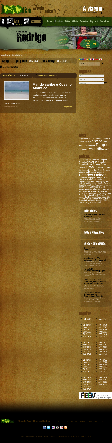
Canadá (99, 168)
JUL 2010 (87, 389)
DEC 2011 (87, 360)
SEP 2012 (87, 349)
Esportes (84, 21)
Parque (102, 144)
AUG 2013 (87, 334)
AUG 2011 (87, 369)
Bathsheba (14, 106)
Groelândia (91, 180)
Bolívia (103, 164)
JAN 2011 (102, 371)
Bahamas (107, 162)
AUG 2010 (87, 387)
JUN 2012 (102, 342)
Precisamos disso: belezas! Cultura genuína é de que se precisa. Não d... (94, 286)
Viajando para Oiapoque (94, 271)
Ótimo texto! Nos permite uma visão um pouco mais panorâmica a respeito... (94, 299)
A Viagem (83, 421)
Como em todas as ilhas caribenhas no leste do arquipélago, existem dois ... (94, 219)
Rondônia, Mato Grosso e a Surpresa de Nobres (95, 282)
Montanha (91, 145)
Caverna (106, 138)
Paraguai (99, 191)
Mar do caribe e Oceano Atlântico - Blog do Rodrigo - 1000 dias (27, 9)
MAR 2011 (102, 367)
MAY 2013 (102, 327)
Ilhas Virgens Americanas (100, 185)
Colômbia (83, 170)
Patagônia (83, 149)
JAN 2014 (102, 319)
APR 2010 (102, 382)
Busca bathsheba (17, 55)
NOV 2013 (87, 327)
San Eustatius (90, 197)
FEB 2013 (102, 334)
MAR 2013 (102, 332)
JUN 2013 (102, 325)
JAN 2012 (102, 354)
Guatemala (83, 181)
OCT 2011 (87, 365)
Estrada (88, 141)
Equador (100, 172)
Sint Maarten (102, 199)
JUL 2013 (87, 336)
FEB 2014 (87, 319)
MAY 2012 (102, 345)
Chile (107, 167)
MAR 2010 (102, 384)
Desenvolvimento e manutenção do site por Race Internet (73, 436)
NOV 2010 (87, 380)
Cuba (100, 170)
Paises (50, 21)
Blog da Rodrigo (42, 421)
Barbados (83, 164)
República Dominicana (97, 193)
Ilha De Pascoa (104, 183)
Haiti (81, 183)
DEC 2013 (87, 325)
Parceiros (104, 21)
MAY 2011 (102, 362)
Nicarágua (83, 191)
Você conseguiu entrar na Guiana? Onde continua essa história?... (94, 274)
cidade (81, 141)
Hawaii (86, 183)
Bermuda (96, 164)
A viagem (92, 10)
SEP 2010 (87, 384)
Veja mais (68, 107)
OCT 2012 (87, 347)
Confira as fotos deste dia (47, 75)
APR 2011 (102, 365)
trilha (100, 148)
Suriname (83, 201)
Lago (105, 141)
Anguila (88, 160)
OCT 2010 (87, 382)
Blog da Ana (24, 421)
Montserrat (107, 189)
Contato (102, 421)
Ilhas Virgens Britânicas (88, 187)
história (97, 141)
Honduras (93, 183)
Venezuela (96, 203)
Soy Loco (94, 21)
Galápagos (90, 178)
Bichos (91, 138)
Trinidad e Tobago (94, 201)
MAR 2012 (102, 349)
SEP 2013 (87, 332)
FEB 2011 (102, 369)
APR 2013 (102, 330)
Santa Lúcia (101, 197)
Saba (109, 193)
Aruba (100, 162)
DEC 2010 (87, 377)
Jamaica (82, 189)
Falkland (82, 178)
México (98, 189)
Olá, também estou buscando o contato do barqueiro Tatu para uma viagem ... (95, 252)
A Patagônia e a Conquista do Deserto (93, 295)
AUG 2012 (87, 352)
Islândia (102, 187)
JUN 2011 (102, 360)
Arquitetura (83, 138)
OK (102, 63)
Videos (75, 21)
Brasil (91, 167)
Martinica (90, 189)
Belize (89, 164)
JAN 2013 (102, 336)
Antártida (95, 160)
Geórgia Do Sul (102, 178)
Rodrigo (8, 55)
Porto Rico (83, 193)
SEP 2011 (87, 367)
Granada (82, 180)
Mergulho (83, 145)
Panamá (91, 191)
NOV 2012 (87, 345)
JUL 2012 (87, 354)
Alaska (81, 160)
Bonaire (82, 168)
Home (2, 55)
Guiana (91, 181)
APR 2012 (102, 347)
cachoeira (98, 138)
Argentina (91, 162)
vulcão (107, 149)
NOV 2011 (87, 362)
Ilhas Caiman (84, 185)
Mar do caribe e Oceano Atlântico (94, 215)
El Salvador (92, 172)
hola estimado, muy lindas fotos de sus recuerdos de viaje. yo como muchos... (93, 263)
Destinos (59, 21)
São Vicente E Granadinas (94, 198)
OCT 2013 (87, 330)
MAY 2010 (102, 380)
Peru (105, 191)
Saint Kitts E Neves (96, 195)
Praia (91, 149)
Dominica (83, 172)
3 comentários (22, 75)
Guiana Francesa (102, 181)
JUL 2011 (87, 371)
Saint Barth (83, 195)
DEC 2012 (87, 342)
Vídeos (56, 421)
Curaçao (106, 170)
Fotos (67, 21)
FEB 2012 (102, 352)
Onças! (87, 249)
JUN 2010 (102, 377)
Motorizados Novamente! (95, 260)
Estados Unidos (92, 175)
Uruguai (88, 203)
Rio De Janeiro (27, 60)
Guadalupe (100, 180)
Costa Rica (92, 170)
